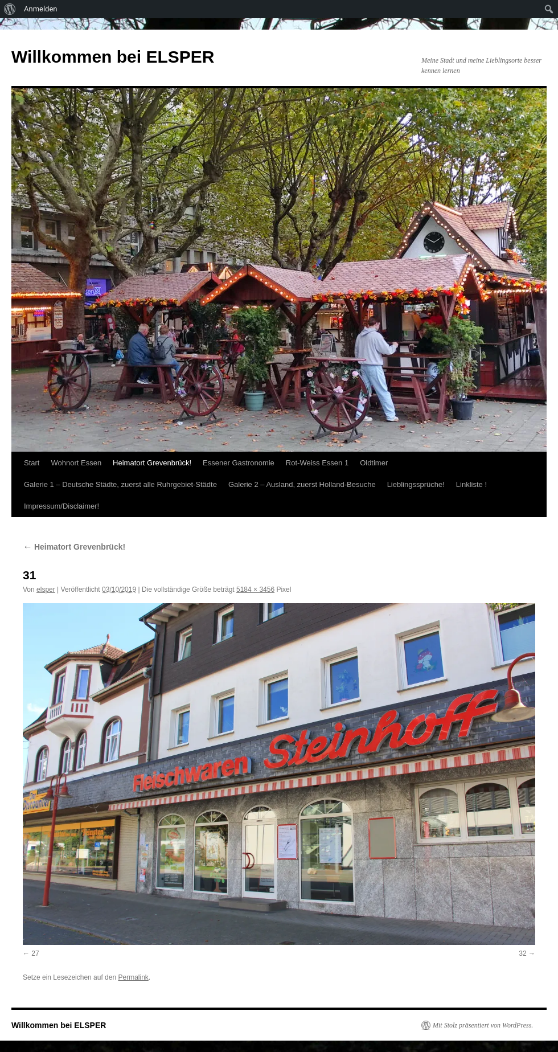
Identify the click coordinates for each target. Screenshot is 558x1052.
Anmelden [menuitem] (41, 9)
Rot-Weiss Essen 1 (317, 463)
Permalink (133, 977)
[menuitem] (10, 9)
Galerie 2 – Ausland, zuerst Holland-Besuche (302, 484)
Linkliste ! (471, 484)
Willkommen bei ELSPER (112, 56)
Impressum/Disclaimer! (61, 506)
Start (31, 463)
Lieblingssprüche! (416, 484)
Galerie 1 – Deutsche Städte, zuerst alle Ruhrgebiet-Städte (120, 484)
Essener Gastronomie (238, 463)
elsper (45, 589)
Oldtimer (374, 463)
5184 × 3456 (255, 589)
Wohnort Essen (76, 463)
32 (522, 953)
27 (35, 953)
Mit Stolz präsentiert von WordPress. (483, 1025)
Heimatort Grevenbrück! (152, 463)
